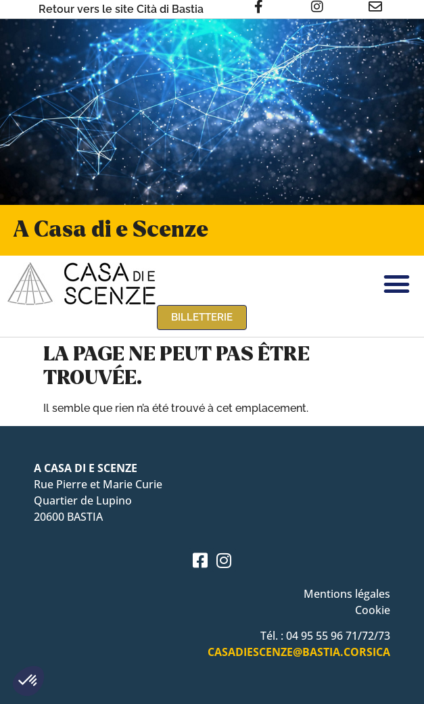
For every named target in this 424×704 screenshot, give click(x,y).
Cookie (372, 610)
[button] (28, 681)
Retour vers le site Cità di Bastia (121, 9)
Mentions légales (347, 593)
